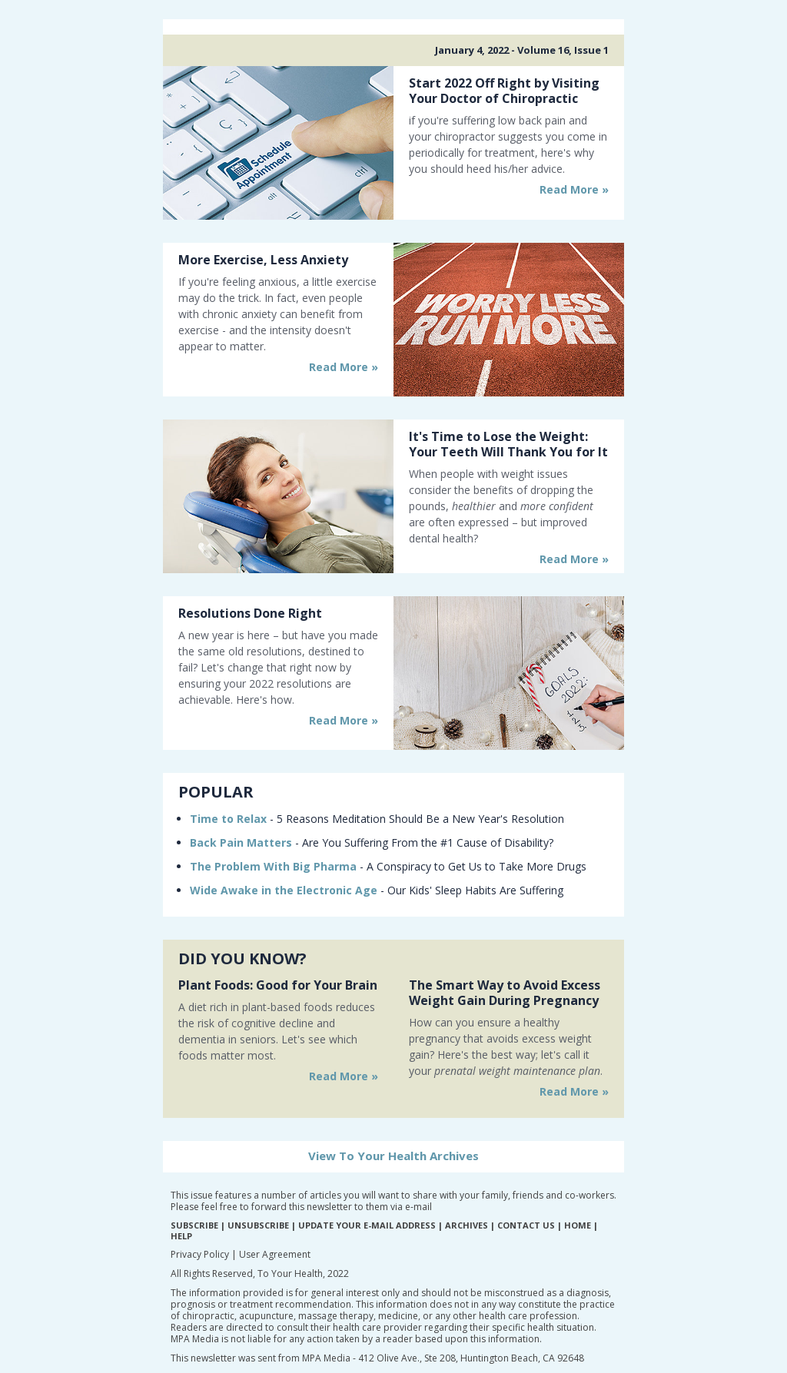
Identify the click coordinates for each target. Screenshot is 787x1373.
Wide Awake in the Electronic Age (283, 890)
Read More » (574, 189)
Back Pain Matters (241, 842)
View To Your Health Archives (393, 1155)
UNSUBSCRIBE (258, 1225)
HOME (577, 1225)
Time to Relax (228, 818)
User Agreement (274, 1254)
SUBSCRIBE (194, 1225)
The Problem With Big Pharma (273, 866)
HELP (181, 1236)
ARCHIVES (466, 1225)
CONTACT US (526, 1225)
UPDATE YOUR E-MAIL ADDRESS (367, 1225)
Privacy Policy (200, 1254)
